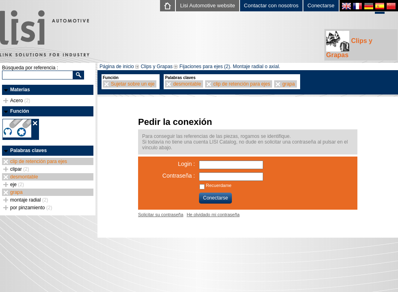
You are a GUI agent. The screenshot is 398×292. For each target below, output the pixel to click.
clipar (19, 169)
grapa (16, 192)
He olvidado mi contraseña (213, 214)
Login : (186, 164)
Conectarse (320, 5)
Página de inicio (117, 66)
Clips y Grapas (349, 44)
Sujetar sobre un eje (132, 84)
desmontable (24, 177)
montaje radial (29, 200)
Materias (20, 89)
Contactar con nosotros (271, 5)
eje (17, 184)
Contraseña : (178, 175)
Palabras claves (28, 150)
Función (19, 111)
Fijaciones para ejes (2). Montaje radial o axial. (230, 66)
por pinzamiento (31, 207)
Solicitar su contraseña (160, 214)
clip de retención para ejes (38, 161)
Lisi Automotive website (207, 5)
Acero (20, 100)
